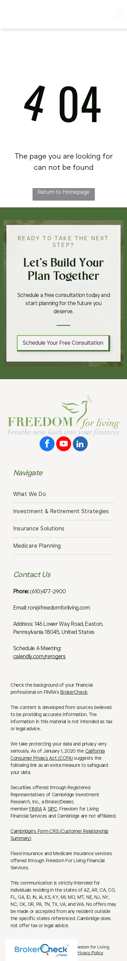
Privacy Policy (89, 952)
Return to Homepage (63, 192)
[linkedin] (80, 444)
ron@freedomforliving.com (59, 607)
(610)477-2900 (48, 591)
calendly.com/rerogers (39, 656)
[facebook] (47, 444)
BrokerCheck (73, 692)
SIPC (52, 809)
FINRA (35, 809)
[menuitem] (63, 494)
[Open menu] (119, 14)
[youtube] (63, 444)
